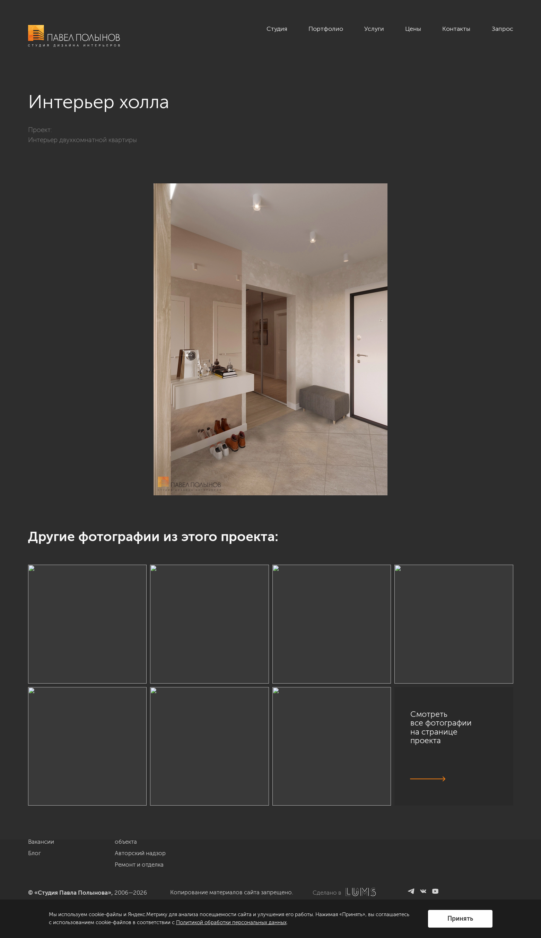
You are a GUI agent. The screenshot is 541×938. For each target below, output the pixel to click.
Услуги (374, 29)
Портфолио (325, 29)
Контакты (456, 29)
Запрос (502, 29)
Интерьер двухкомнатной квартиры (82, 140)
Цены (413, 29)
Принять (460, 918)
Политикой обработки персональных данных (231, 922)
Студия (277, 29)
